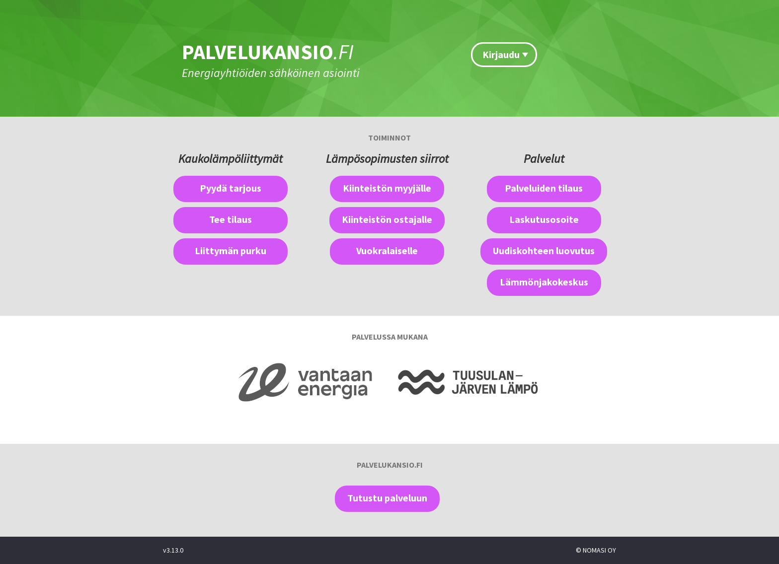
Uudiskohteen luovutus (544, 250)
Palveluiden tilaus (544, 188)
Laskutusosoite (544, 219)
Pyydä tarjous (230, 188)
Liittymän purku (230, 250)
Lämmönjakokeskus (544, 282)
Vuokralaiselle (387, 250)
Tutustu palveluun (387, 498)
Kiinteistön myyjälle (387, 188)
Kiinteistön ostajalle (387, 219)
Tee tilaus (230, 219)
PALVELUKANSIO (268, 52)
